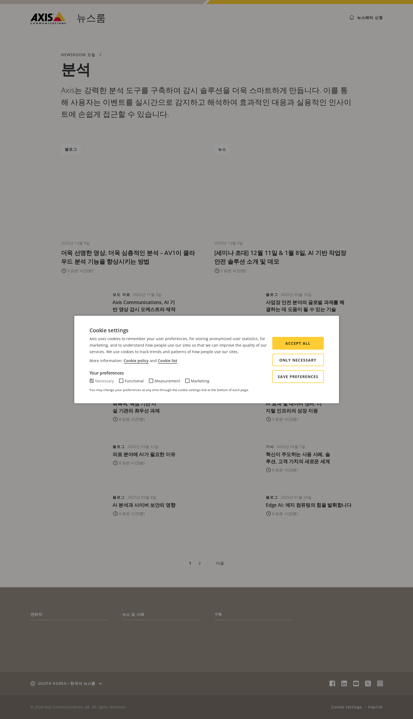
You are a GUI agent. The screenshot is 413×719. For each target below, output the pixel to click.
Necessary (104, 380)
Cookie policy (136, 360)
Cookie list (167, 360)
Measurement (167, 380)
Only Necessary (297, 360)
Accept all (297, 343)
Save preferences (298, 376)
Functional (134, 380)
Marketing (200, 380)
